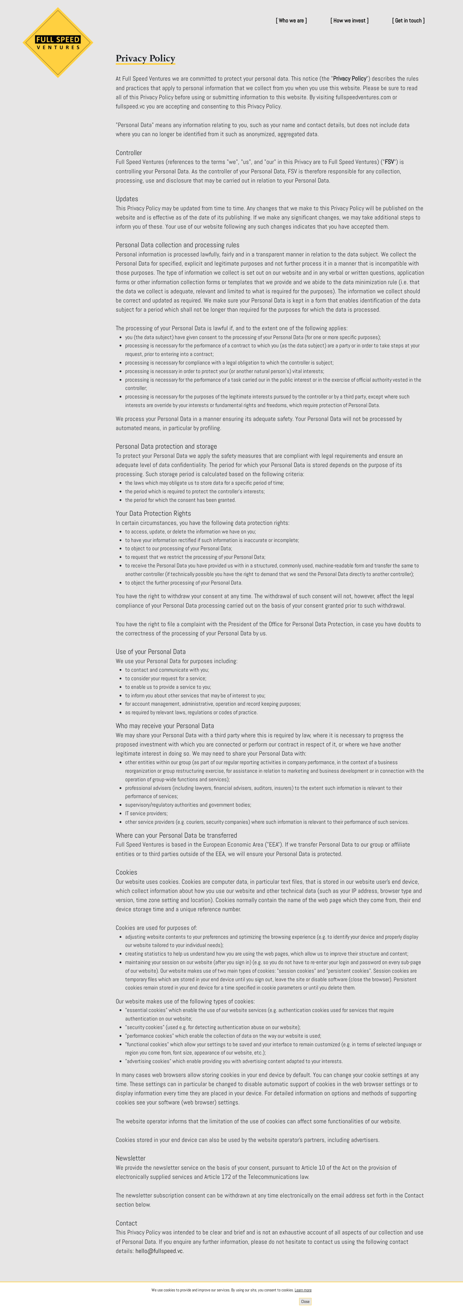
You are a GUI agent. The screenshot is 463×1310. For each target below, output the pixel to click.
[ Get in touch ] (408, 20)
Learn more (303, 1290)
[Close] (305, 1301)
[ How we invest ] (349, 20)
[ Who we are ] (291, 20)
